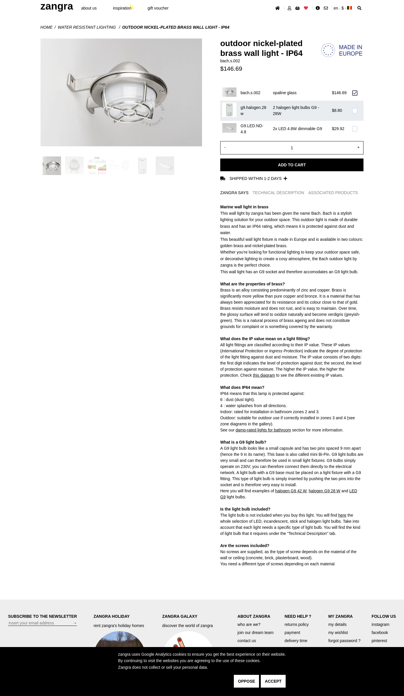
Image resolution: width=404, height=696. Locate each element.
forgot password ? (344, 640)
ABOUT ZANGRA (254, 616)
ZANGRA (57, 6)
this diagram (264, 375)
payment (292, 632)
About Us (89, 8)
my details (337, 624)
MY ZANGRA (340, 616)
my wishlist (338, 632)
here (342, 515)
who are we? (249, 624)
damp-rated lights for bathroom (263, 430)
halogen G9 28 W (324, 491)
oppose (246, 681)
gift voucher (158, 8)
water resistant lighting (87, 27)
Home (47, 27)
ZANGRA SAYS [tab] (234, 192)
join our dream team (256, 632)
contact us (247, 640)
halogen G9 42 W (290, 491)
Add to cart (292, 165)
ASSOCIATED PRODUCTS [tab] (333, 192)
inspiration (122, 8)
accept (273, 681)
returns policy (296, 624)
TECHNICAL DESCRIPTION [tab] (278, 192)
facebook (380, 632)
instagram (380, 624)
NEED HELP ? (297, 616)
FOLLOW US (384, 616)
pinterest (379, 640)
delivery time (295, 640)
